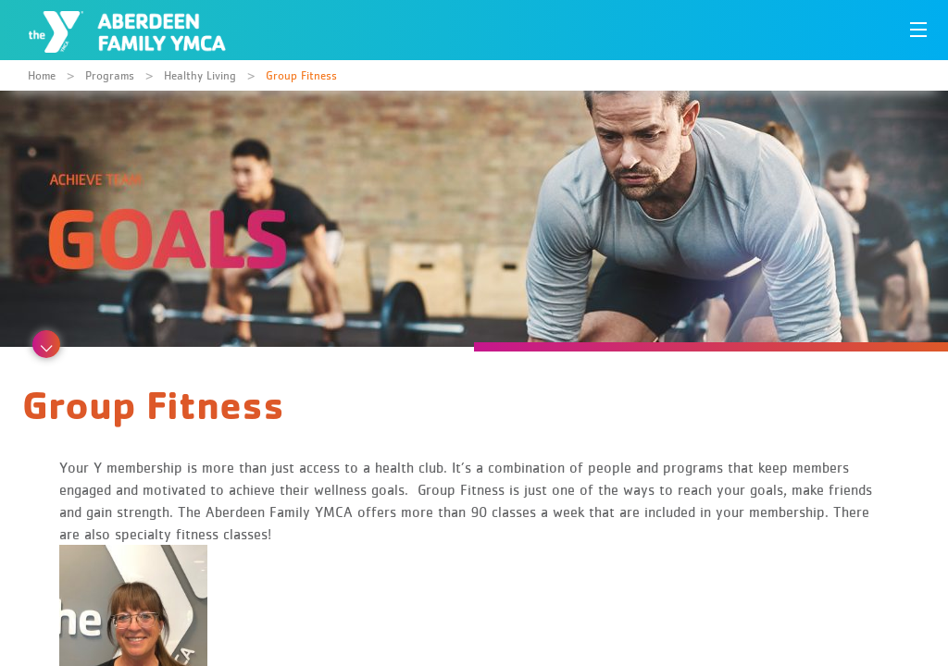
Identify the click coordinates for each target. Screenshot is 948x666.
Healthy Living (200, 75)
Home (42, 75)
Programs (109, 75)
